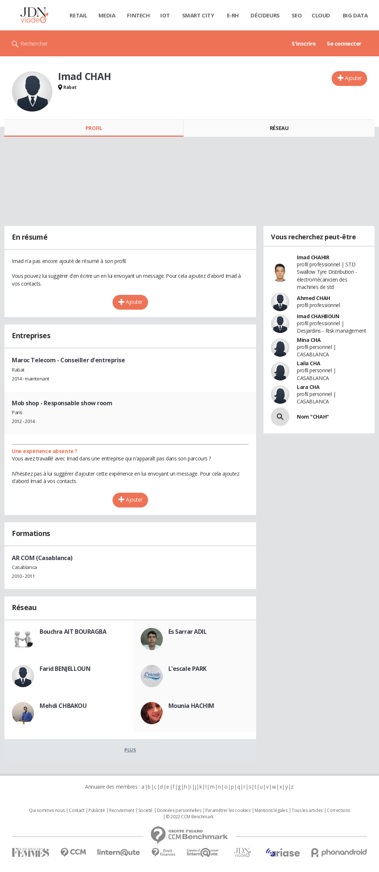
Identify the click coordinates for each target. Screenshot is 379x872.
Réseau (279, 128)
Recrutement (121, 810)
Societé (145, 810)
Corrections (338, 810)
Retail (78, 15)
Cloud (321, 15)
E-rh (233, 15)
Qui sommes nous (47, 810)
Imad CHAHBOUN (318, 316)
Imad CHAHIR (313, 257)
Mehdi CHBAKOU (63, 706)
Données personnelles (179, 810)
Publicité (96, 810)
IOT (165, 15)
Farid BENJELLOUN (65, 669)
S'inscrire (304, 43)
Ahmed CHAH (313, 298)
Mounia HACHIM (191, 706)
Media (106, 15)
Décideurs (265, 15)
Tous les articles (307, 810)
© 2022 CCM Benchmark (190, 816)
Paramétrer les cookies (228, 810)
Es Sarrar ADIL (187, 632)
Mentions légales (271, 810)
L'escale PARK (187, 669)
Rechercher (34, 43)
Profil (93, 128)
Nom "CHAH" (313, 416)
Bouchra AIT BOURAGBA (73, 632)
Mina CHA (309, 339)
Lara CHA (308, 386)
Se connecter (344, 43)
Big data (355, 15)
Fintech (138, 15)
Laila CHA (308, 363)
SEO (297, 15)
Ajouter (353, 77)
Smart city (198, 15)
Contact (76, 810)
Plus (130, 749)
